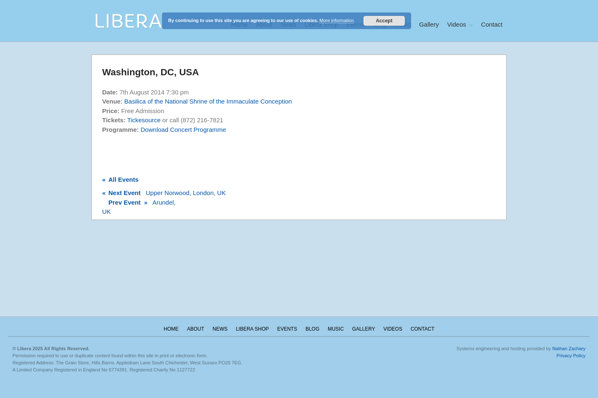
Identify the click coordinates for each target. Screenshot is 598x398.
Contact (491, 24)
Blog (312, 329)
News (220, 329)
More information (336, 20)
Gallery (429, 24)
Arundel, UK (139, 207)
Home (171, 329)
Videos (456, 24)
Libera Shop (252, 329)
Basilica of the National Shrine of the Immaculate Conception (208, 101)
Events (287, 329)
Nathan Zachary (569, 348)
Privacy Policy (571, 355)
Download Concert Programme (183, 129)
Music (336, 329)
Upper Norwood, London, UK (164, 192)
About (195, 329)
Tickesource (143, 120)
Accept (384, 21)
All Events (120, 179)
